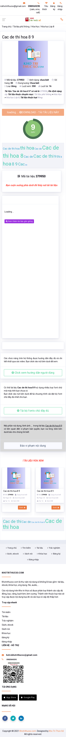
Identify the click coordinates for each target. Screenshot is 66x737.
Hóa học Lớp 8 (47, 26)
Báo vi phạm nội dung (33, 445)
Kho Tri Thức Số (56, 731)
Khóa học (42, 554)
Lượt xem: (27, 86)
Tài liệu (40, 548)
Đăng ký (52, 6)
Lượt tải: (44, 86)
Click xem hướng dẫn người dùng (33, 372)
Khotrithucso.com (27, 731)
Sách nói (29, 554)
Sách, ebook (13, 554)
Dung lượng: (27, 83)
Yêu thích (45, 6)
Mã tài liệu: (14, 80)
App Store (10, 697)
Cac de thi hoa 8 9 (18, 37)
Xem (22, 507)
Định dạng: (38, 80)
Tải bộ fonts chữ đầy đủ (33, 410)
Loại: (10, 86)
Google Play (28, 697)
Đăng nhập (59, 6)
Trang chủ (6, 26)
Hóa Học (35, 26)
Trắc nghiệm (54, 548)
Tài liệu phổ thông (21, 26)
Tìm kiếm (26, 548)
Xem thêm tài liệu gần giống (19, 221)
